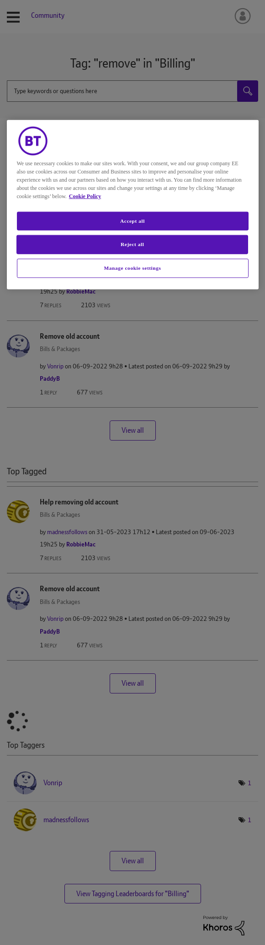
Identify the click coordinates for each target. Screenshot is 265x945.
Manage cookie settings (132, 268)
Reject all (132, 244)
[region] (133, 204)
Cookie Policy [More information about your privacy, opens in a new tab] (85, 196)
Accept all (132, 220)
